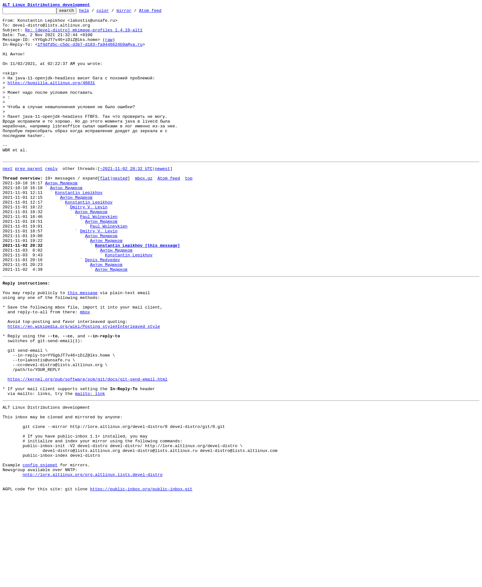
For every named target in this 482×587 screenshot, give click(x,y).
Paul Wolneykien (99, 257)
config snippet (39, 551)
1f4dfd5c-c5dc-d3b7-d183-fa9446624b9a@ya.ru (90, 52)
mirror (134, 12)
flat (105, 210)
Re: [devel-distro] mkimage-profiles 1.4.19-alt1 (84, 34)
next (7, 199)
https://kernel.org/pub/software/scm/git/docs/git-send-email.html (87, 450)
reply (51, 199)
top (188, 210)
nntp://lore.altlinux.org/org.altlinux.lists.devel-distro (92, 563)
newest (162, 199)
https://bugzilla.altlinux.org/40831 (51, 98)
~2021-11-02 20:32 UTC (126, 199)
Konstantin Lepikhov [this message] (137, 291)
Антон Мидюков (61, 216)
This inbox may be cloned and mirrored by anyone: (62, 493)
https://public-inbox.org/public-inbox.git (141, 580)
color (112, 12)
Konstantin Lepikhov (78, 228)
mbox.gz (143, 210)
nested (119, 210)
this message (83, 346)
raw (108, 46)
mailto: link (90, 467)
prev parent (29, 199)
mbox (85, 369)
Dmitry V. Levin (89, 245)
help (94, 12)
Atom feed (160, 12)
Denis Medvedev (102, 308)
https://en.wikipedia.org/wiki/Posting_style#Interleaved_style (84, 387)
